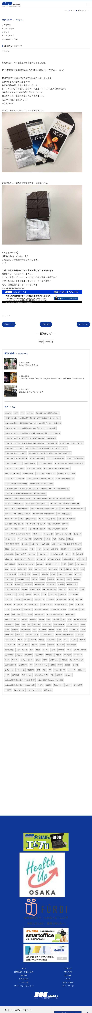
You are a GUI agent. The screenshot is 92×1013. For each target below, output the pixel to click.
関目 (44, 670)
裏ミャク (63, 594)
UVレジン (15, 660)
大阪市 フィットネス (12, 589)
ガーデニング (41, 559)
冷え (34, 629)
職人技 (69, 579)
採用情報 (48, 685)
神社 (30, 569)
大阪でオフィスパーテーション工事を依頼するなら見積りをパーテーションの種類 (30, 428)
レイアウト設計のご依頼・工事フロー (71, 443)
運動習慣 (51, 629)
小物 (71, 604)
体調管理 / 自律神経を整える (64, 635)
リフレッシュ (51, 584)
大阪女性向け (39, 655)
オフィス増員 (47, 624)
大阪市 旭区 (22, 569)
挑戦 (63, 619)
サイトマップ (68, 986)
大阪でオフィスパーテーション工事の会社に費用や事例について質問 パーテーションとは (32, 433)
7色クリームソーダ (32, 635)
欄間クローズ (70, 614)
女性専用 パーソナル (52, 564)
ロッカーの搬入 (48, 534)
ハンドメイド (78, 655)
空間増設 (22, 574)
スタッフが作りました (76, 660)
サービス (40, 685)
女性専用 (61, 584)
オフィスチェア (81, 564)
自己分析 (24, 619)
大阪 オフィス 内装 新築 (40, 544)
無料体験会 (15, 675)
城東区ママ (28, 655)
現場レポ (42, 579)
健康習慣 (58, 655)
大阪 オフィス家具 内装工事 (57, 529)
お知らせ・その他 (11, 39)
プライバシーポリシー (34, 690)
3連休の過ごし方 (10, 594)
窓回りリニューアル (11, 519)
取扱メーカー (58, 685)
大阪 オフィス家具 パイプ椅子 (15, 529)
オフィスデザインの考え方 (75, 458)
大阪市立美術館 (71, 645)
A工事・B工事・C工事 (12, 544)
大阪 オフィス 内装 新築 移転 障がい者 (66, 544)
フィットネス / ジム (47, 635)
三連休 (82, 589)
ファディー (8, 599)
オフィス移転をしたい (64, 514)
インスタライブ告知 (80, 650)
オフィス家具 (53, 569)
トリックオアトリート (41, 609)
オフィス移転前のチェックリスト (15, 453)
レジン (7, 660)
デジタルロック (10, 539)
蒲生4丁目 (78, 574)
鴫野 (50, 670)
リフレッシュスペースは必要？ (14, 468)
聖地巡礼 (67, 665)
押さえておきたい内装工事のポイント (47, 413)
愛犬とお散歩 (9, 650)
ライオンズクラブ (21, 650)
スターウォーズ (74, 609)
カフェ (59, 629)
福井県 (76, 569)
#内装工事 (49, 342)
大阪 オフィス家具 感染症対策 (58, 524)
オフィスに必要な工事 (37, 458)
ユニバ (7, 609)
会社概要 (8, 690)
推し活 (38, 660)
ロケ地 (83, 629)
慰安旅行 (68, 569)
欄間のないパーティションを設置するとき (57, 468)
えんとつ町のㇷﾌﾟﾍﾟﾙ (41, 675)
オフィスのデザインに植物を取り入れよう (40, 478)
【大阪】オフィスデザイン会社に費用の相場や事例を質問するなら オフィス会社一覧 (31, 443)
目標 (69, 619)
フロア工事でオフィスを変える (14, 478)
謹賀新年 (41, 619)
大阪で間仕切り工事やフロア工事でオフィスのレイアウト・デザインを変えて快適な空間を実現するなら (37, 488)
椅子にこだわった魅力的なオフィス (37, 504)
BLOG (22, 413)
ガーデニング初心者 (54, 559)
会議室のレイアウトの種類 (66, 473)
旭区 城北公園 (10, 564)
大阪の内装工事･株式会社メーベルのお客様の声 (20, 680)
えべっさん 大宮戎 (57, 554)
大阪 (52, 675)
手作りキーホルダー (27, 660)
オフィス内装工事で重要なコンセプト (73, 509)
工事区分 (70, 539)
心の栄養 (75, 665)
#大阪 (41, 342)
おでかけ (28, 594)
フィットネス (9, 579)
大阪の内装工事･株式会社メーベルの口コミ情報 (20, 685)
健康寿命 (24, 589)
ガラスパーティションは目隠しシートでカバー (69, 463)
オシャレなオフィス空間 (58, 609)
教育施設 (17, 584)
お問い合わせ (48, 690)
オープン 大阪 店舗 (51, 549)
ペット (84, 559)
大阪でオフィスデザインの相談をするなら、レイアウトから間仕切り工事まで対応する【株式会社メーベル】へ (39, 498)
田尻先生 (42, 645)
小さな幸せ (50, 599)
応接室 (7, 614)
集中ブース (77, 534)
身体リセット (54, 660)
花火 (29, 574)
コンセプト (68, 675)
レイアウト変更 (59, 624)
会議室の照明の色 (30, 463)
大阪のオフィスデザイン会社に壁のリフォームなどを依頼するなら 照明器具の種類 (30, 438)
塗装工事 (34, 579)
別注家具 (33, 640)
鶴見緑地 (51, 645)
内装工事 (7, 25)
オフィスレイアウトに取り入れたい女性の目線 (65, 504)
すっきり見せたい (46, 604)
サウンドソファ (43, 554)
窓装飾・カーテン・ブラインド (24, 559)
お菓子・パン (9, 670)
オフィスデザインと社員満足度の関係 (16, 509)
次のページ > (83, 324)
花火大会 (36, 574)
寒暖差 (7, 629)
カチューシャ (16, 609)
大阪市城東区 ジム (22, 579)
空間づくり (60, 579)
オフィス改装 (27, 584)
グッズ (6, 32)
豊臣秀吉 (61, 650)
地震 (54, 539)
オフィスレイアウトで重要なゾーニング (17, 514)
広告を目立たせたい (61, 604)
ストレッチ (71, 670)
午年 (48, 619)
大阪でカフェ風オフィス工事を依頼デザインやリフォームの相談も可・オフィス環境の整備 (33, 423)
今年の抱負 (56, 619)
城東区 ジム (73, 589)
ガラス (68, 554)
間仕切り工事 (16, 614)
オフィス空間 (27, 614)
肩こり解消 (42, 629)
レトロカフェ (74, 629)
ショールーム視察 (10, 574)
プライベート (9, 36)
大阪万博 (36, 594)
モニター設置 (18, 604)
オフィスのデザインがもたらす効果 (16, 483)
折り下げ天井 (38, 539)
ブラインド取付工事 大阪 (28, 519)
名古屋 (53, 665)
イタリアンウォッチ (80, 619)
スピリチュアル (39, 599)
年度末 (32, 549)
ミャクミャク (53, 594)
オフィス (30, 413)
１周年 (64, 564)
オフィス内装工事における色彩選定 (43, 514)
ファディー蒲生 (73, 594)
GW (31, 665)
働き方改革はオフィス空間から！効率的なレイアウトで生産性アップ (50, 453)
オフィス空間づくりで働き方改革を (16, 458)
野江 (38, 670)
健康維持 (82, 640)
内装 (61, 569)
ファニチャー (9, 29)
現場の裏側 (77, 579)
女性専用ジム (23, 665)
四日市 (60, 665)
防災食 (13, 569)
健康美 (69, 650)
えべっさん (25, 544)
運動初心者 (49, 655)
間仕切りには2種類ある (12, 473)
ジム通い (74, 640)
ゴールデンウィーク (41, 665)
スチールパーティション (19, 549)
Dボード (47, 539)
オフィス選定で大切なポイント (45, 473)
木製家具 (80, 554)
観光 (82, 569)
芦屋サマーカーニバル (65, 574)
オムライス (19, 635)
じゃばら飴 (79, 635)
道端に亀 (17, 599)
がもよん (19, 655)
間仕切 (7, 549)
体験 (23, 624)
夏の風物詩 (45, 574)
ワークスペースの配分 (34, 468)
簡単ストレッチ (27, 675)
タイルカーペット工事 (24, 539)
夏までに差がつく (10, 665)
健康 (17, 624)
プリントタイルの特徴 (45, 463)
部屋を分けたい (39, 614)
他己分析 (33, 619)
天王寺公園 (60, 645)
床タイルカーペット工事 (63, 534)
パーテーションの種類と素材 (55, 458)
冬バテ (83, 624)
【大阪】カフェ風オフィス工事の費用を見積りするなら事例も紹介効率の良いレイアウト (32, 418)
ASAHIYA (40, 564)
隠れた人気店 (9, 635)
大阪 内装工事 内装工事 (37, 529)
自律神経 (15, 629)
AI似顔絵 (64, 660)
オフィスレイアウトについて (14, 448)
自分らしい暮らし (23, 645)
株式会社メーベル (19, 690)
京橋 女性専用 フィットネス (25, 554)
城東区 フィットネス (12, 619)
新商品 (71, 564)
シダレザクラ (51, 640)
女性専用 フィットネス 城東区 (71, 549)
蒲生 (29, 624)
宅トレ (66, 640)
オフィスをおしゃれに (31, 604)
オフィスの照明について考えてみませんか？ (45, 509)
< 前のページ (9, 324)
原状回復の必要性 (28, 473)
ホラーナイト (27, 609)
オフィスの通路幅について (13, 463)
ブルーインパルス (40, 569)
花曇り (53, 650)
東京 (65, 629)
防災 (6, 569)
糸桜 (59, 640)
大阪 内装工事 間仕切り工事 (35, 524)
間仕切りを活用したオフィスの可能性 (41, 483)
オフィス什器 (20, 670)
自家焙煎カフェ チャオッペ (26, 564)
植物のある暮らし (68, 559)
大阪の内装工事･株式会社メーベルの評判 (50, 680)
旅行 (83, 609)
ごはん (44, 594)
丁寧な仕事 (8, 584)
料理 (26, 640)
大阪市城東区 (9, 655)
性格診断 (8, 604)
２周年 (7, 675)
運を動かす (67, 655)
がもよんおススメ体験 (49, 589)
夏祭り (53, 574)
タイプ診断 (79, 599)
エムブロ (8, 413)
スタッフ (68, 685)
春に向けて (36, 624)
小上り (39, 549)
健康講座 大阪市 (72, 584)
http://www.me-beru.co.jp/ (13, 288)
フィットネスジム (59, 670)
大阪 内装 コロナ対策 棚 (14, 524)
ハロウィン (79, 604)
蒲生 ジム (62, 589)
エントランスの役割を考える (14, 504)
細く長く (45, 650)
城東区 (45, 660)
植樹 (31, 650)
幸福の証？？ (27, 599)
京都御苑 (41, 640)
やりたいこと (9, 624)
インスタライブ (10, 645)
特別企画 (34, 645)
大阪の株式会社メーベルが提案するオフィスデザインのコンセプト (46, 448)
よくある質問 (78, 685)
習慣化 (38, 650)
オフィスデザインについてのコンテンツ (17, 534)
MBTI (71, 599)
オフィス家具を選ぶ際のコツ (65, 478)
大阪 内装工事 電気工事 (66, 519)
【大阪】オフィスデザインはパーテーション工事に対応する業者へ (25, 493)
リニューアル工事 (72, 624)
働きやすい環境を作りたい (55, 614)
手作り (20, 640)
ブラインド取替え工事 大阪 (47, 519)
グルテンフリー (10, 640)
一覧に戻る (46, 324)
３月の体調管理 (25, 629)
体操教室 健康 (35, 589)
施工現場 (51, 579)
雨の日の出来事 (61, 599)
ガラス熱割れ (9, 554)
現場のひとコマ (39, 584)
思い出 (21, 594)
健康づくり (81, 670)
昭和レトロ (8, 559)
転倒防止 (61, 539)
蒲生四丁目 (31, 670)
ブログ (16, 413)
